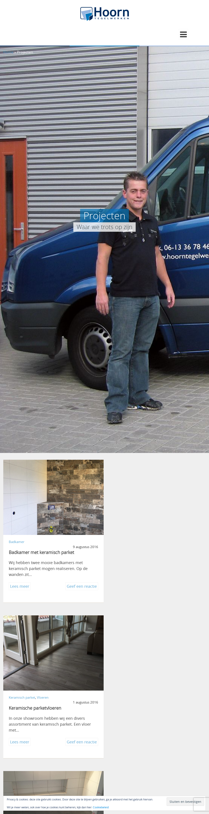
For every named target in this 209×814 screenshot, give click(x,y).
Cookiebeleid (101, 807)
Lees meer (20, 584)
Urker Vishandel (129, 704)
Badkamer (16, 540)
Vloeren (147, 540)
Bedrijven (120, 693)
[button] (183, 34)
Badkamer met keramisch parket (41, 551)
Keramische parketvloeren (139, 551)
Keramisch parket (126, 540)
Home (8, 52)
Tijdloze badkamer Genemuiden (40, 704)
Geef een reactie (80, 584)
